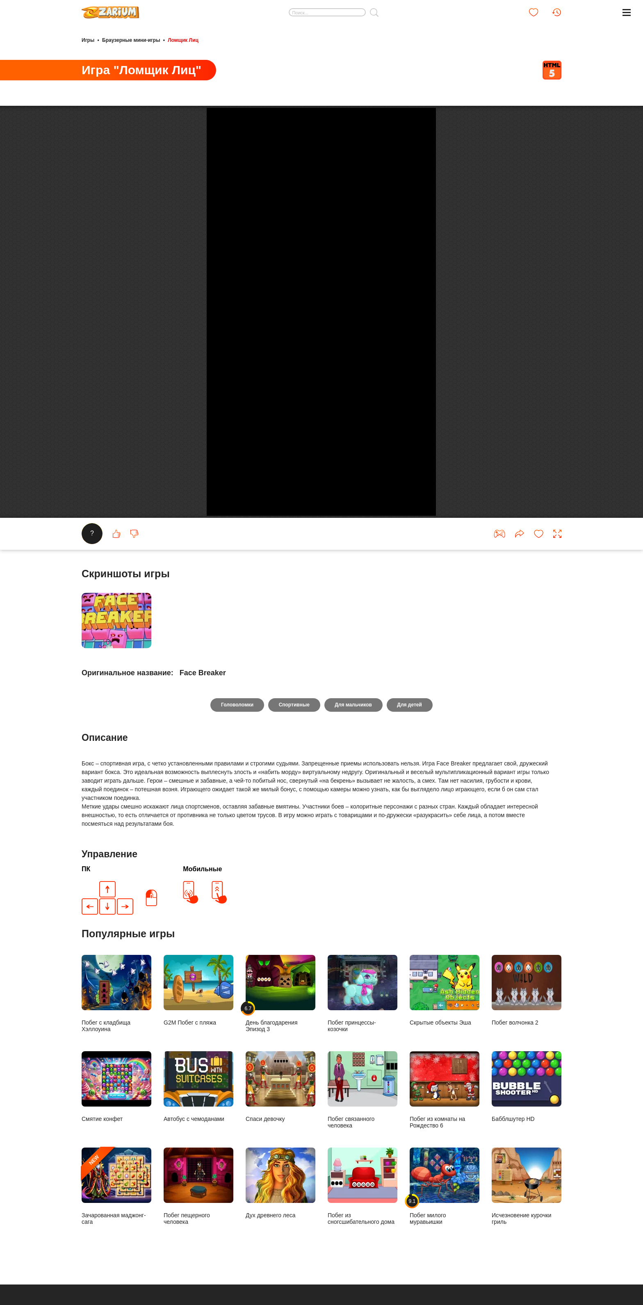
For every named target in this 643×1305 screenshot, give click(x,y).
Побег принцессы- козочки (362, 1068)
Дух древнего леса (280, 1257)
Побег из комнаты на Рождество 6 (444, 1164)
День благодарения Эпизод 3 (280, 1068)
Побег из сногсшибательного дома (362, 1260)
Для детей (409, 779)
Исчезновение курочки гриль (526, 1260)
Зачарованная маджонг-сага (116, 1260)
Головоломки (237, 779)
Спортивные (293, 779)
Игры (88, 40)
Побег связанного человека (362, 1164)
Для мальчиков (353, 779)
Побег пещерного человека (198, 1260)
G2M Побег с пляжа (198, 1064)
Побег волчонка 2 (526, 1064)
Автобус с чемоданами (198, 1160)
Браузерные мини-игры (131, 40)
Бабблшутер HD (526, 1160)
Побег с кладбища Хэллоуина (116, 1068)
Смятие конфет (116, 1160)
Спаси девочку (280, 1160)
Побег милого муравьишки (444, 1260)
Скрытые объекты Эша (444, 1064)
